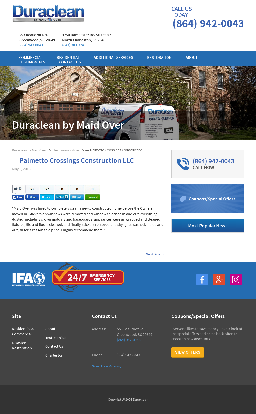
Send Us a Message (107, 366)
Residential (68, 57)
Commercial (31, 57)
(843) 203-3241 (74, 44)
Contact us (70, 62)
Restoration (159, 57)
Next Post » (155, 254)
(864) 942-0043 (31, 44)
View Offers (187, 352)
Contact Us (54, 346)
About (192, 57)
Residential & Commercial (23, 331)
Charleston (54, 355)
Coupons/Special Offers (212, 198)
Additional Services (113, 57)
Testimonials (32, 62)
